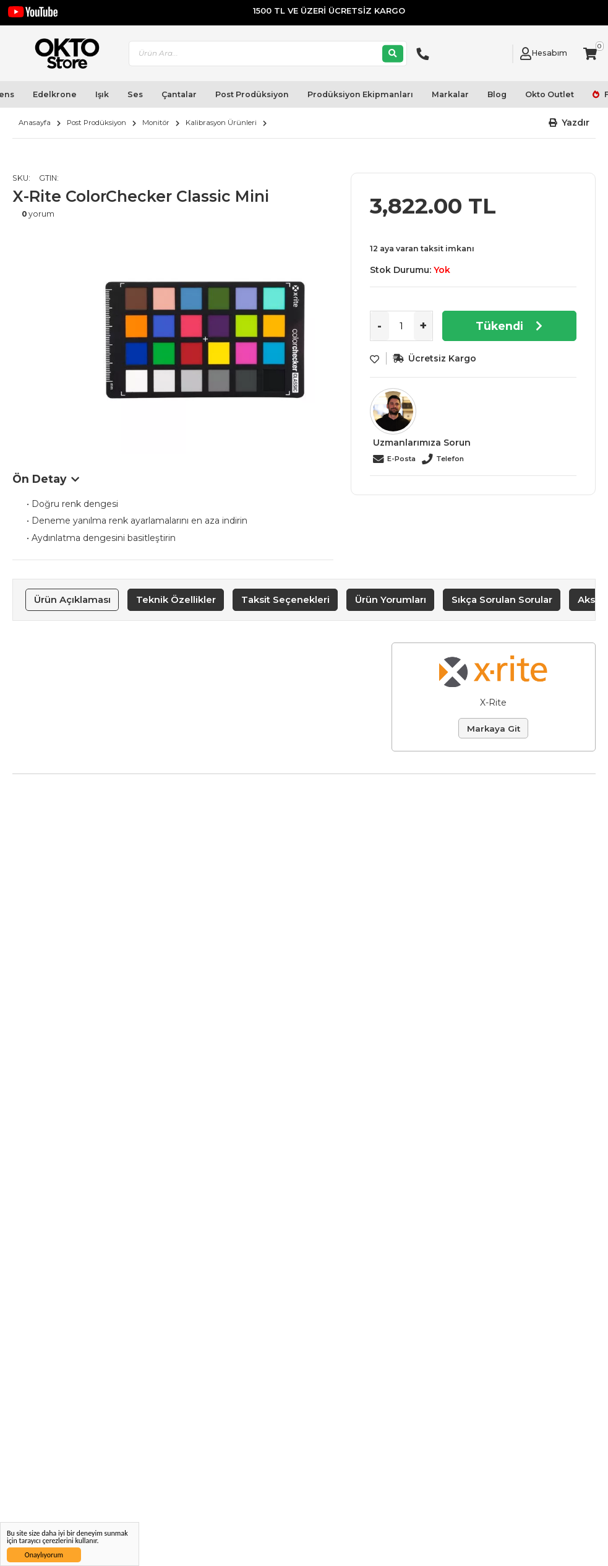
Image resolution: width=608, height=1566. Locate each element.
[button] (569, 123)
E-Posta (401, 458)
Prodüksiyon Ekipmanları (360, 94)
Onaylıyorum (44, 1555)
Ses (135, 94)
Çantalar (179, 94)
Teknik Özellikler (176, 599)
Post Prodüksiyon (252, 94)
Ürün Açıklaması (72, 599)
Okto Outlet (549, 94)
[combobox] (268, 53)
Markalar (450, 94)
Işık (102, 94)
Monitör (155, 122)
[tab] (72, 599)
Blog (497, 94)
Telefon (450, 458)
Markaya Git (493, 728)
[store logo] (62, 53)
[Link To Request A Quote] (499, 54)
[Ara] (392, 54)
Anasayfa (35, 122)
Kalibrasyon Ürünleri (221, 122)
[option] (204, 343)
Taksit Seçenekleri (285, 599)
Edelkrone (55, 94)
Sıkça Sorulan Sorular (502, 599)
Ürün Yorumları (390, 599)
